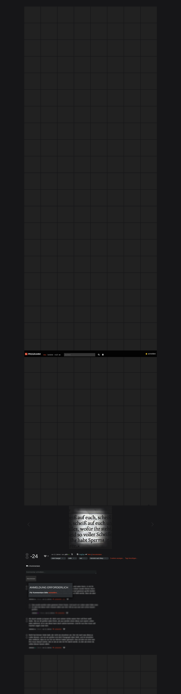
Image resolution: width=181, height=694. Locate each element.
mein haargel (56, 308)
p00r (66, 305)
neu (44, 4)
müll (56, 4)
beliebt (50, 4)
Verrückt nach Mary (96, 308)
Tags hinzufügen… (131, 308)
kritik (70, 308)
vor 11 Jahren (56, 305)
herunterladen (97, 305)
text (81, 308)
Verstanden (157, 689)
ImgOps (82, 305)
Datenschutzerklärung (84, 691)
